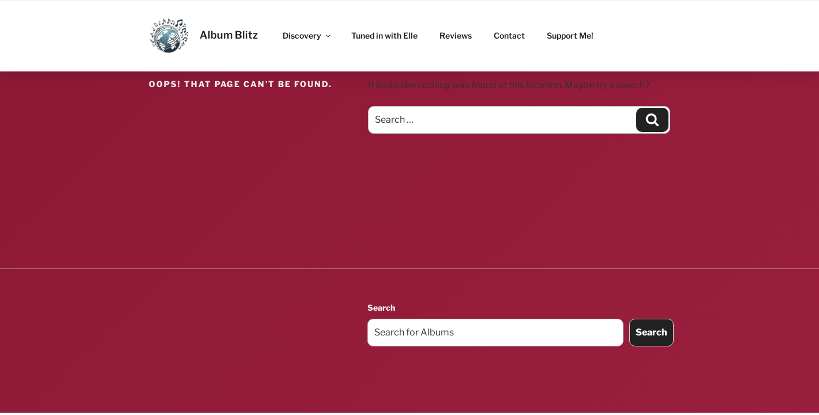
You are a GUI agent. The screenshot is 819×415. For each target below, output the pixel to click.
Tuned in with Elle (384, 35)
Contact (509, 35)
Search (381, 307)
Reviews (455, 35)
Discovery (307, 35)
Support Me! (570, 35)
